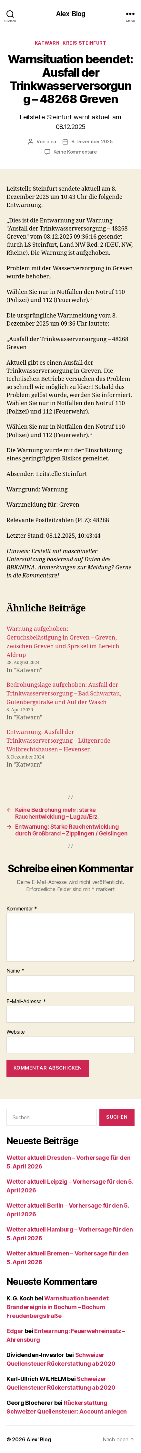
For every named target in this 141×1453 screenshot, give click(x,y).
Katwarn (47, 43)
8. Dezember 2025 (92, 141)
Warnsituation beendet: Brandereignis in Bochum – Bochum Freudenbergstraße (58, 1307)
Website (15, 1032)
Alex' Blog (70, 13)
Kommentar (21, 909)
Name (15, 971)
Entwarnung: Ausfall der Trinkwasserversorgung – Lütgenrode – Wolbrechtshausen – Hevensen (60, 740)
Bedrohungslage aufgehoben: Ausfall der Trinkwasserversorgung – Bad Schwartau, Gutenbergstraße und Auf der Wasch (63, 693)
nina (51, 141)
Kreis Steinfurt (84, 43)
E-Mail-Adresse (26, 1002)
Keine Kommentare (75, 152)
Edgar (15, 1331)
